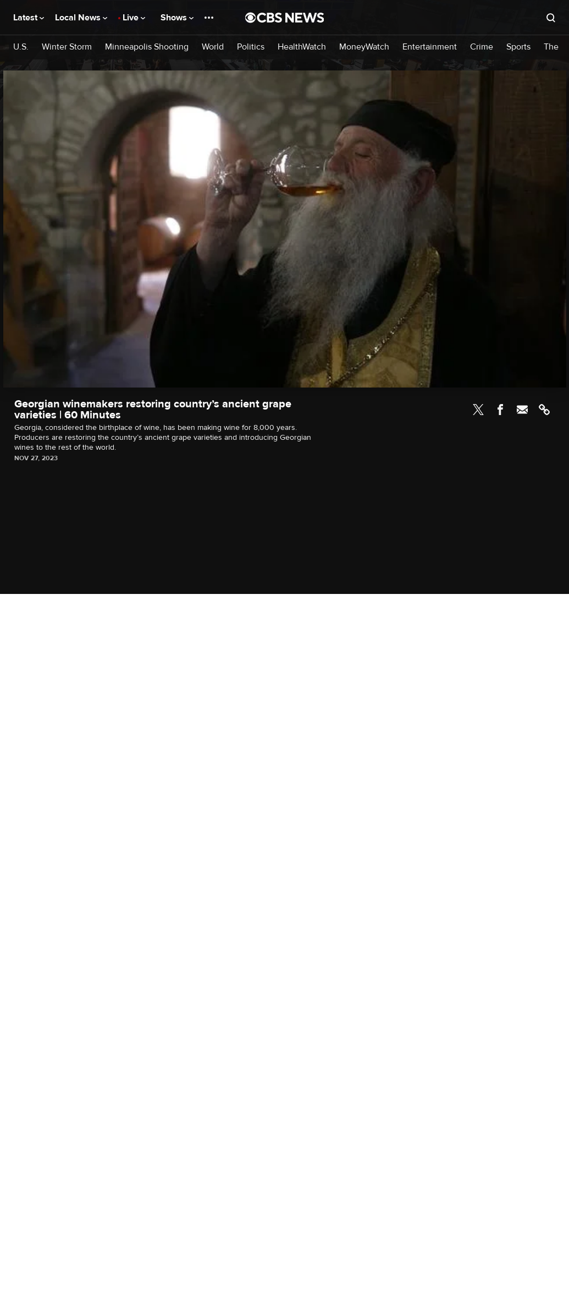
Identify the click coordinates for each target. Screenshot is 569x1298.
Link (544, 409)
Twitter (478, 409)
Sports (518, 47)
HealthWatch (302, 47)
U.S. (21, 47)
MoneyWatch (364, 47)
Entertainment (429, 47)
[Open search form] (551, 18)
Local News (81, 17)
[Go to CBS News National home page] (284, 17)
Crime (481, 47)
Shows (177, 17)
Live (134, 17)
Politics (250, 47)
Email (522, 409)
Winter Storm (67, 47)
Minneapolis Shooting (147, 47)
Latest (28, 17)
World (213, 47)
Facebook (500, 409)
